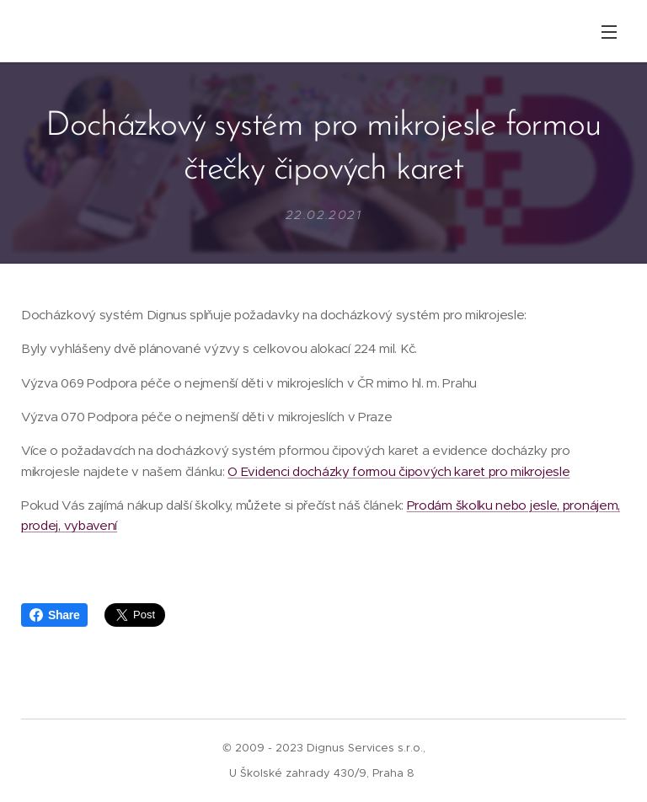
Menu (609, 32)
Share (54, 615)
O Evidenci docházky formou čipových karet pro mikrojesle (398, 471)
